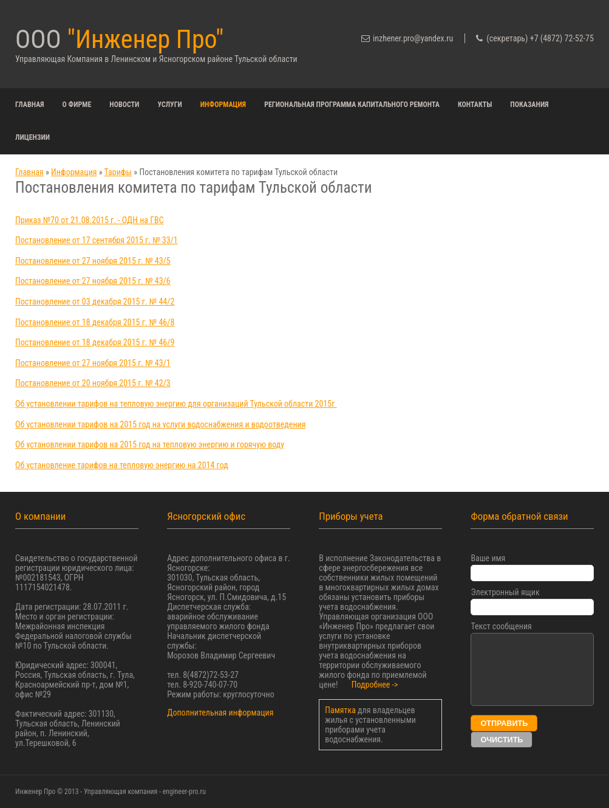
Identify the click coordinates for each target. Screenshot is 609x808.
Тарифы (118, 172)
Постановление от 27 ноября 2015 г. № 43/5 (93, 261)
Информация (223, 104)
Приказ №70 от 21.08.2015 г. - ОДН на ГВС (89, 220)
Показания (529, 104)
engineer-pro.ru (184, 791)
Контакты (475, 104)
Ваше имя (488, 558)
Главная (29, 104)
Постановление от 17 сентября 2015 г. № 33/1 (96, 240)
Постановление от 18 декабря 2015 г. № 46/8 (94, 322)
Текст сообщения (501, 626)
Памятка (341, 710)
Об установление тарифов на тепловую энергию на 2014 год (121, 465)
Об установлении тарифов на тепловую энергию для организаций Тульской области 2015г (176, 404)
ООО (119, 39)
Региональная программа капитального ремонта (352, 104)
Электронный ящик (505, 592)
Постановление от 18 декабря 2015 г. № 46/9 (94, 342)
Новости (124, 104)
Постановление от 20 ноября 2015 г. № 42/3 (93, 383)
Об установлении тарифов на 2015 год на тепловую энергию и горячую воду (149, 444)
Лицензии (32, 137)
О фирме (77, 104)
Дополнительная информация (220, 712)
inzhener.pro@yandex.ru (413, 38)
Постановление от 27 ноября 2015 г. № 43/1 (93, 363)
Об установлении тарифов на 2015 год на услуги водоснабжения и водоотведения (160, 424)
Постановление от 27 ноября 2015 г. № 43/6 (93, 281)
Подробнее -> (375, 684)
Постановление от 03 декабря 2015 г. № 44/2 (94, 301)
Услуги (169, 104)
